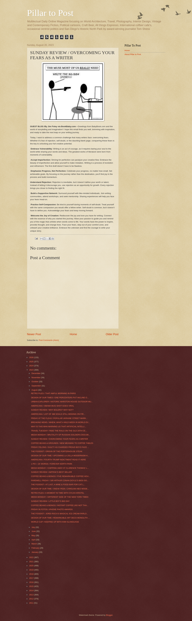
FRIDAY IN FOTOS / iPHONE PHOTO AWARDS (52, 509)
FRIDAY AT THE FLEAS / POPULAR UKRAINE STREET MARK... (59, 418)
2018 (31, 574)
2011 (31, 603)
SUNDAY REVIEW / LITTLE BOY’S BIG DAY (50, 501)
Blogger (109, 615)
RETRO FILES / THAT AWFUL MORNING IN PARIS (53, 393)
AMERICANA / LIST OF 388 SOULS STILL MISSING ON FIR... (58, 414)
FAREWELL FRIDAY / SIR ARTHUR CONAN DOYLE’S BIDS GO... (60, 480)
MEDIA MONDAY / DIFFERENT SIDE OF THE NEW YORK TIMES (59, 497)
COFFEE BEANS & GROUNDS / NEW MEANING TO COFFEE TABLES (62, 443)
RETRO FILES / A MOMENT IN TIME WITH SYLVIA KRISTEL (57, 493)
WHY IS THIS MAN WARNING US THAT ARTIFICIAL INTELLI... (58, 426)
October (35, 381)
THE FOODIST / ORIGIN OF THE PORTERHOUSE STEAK (56, 451)
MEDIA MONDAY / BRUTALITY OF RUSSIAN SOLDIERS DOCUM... (60, 435)
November (36, 377)
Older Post (112, 334)
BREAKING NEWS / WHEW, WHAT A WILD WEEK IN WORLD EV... (60, 422)
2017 (31, 578)
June (34, 531)
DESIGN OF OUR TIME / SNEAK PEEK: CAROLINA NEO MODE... (60, 489)
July (33, 527)
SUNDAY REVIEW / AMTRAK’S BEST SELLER (51, 472)
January (35, 552)
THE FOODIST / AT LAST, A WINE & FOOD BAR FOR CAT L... (58, 484)
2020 (31, 565)
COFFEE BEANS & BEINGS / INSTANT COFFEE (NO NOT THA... (59, 505)
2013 (31, 595)
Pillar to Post (50, 13)
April (34, 540)
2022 (31, 557)
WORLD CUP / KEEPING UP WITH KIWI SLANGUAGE (55, 522)
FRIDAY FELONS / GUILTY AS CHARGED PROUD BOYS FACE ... (60, 447)
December (36, 373)
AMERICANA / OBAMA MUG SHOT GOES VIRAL (52, 406)
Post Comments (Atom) (49, 340)
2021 (31, 561)
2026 (31, 357)
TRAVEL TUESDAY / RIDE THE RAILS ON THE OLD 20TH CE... (59, 431)
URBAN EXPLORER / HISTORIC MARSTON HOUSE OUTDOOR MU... (62, 402)
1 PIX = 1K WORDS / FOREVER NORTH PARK (51, 464)
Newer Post (34, 334)
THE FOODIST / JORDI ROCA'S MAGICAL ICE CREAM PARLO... (59, 513)
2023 (31, 370)
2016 (31, 582)
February (36, 548)
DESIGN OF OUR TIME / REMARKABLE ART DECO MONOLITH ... (60, 518)
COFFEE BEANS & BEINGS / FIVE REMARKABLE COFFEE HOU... (60, 476)
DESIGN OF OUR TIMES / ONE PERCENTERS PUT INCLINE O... (60, 397)
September (37, 386)
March (34, 544)
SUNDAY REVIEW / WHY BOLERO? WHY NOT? (52, 410)
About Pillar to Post (133, 54)
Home (73, 334)
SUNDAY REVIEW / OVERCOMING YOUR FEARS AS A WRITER (59, 439)
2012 (31, 599)
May (34, 535)
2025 (31, 361)
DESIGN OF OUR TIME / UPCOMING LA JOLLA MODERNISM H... (60, 455)
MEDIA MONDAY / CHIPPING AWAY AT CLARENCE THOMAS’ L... (60, 468)
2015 (31, 586)
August (35, 390)
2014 (31, 590)
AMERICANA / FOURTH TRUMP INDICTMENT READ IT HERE (58, 460)
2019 (31, 570)
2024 (31, 366)
